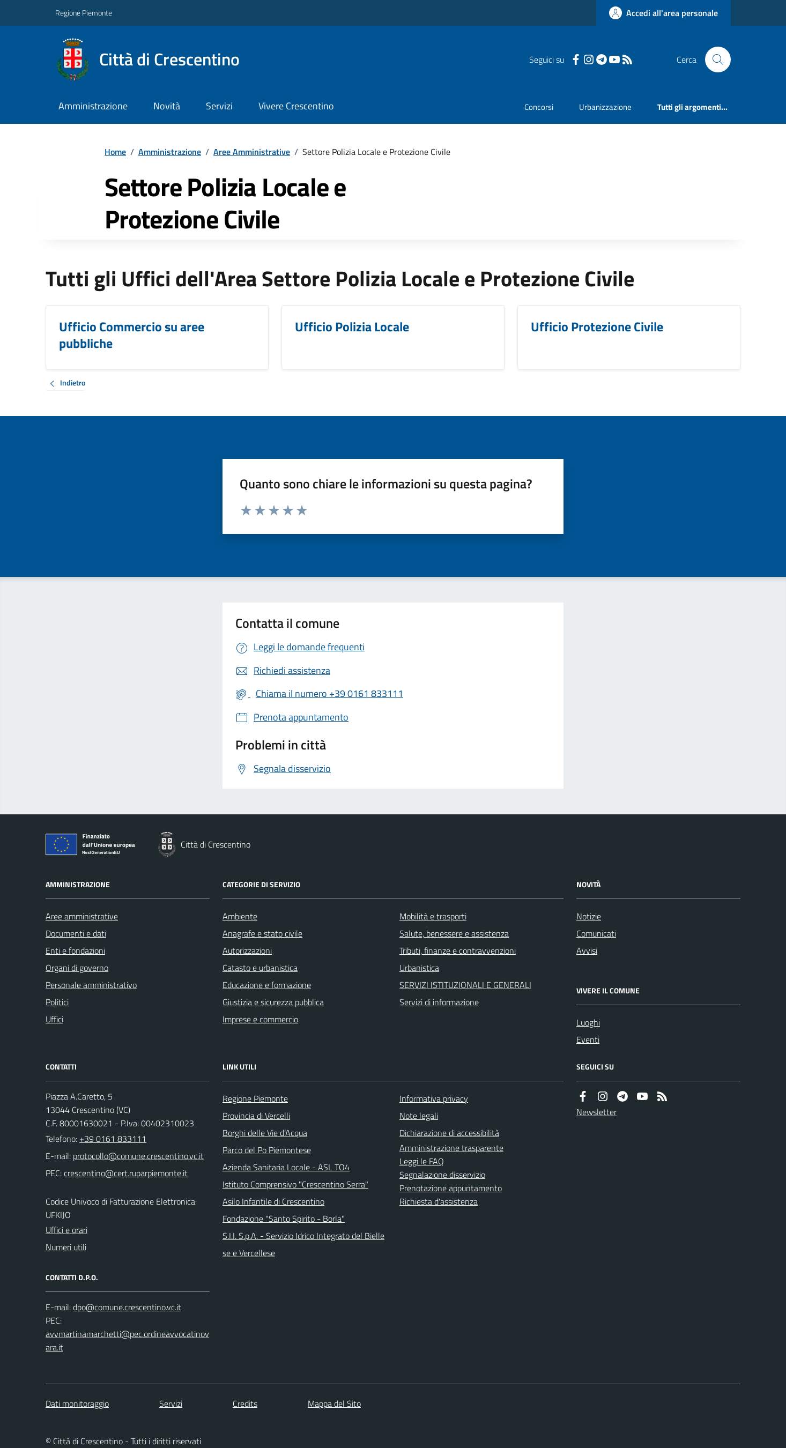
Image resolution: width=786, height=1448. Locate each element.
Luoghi (588, 1022)
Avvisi (586, 950)
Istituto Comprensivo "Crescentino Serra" (295, 1184)
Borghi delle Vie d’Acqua (265, 1132)
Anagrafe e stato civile (262, 933)
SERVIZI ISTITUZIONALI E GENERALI (465, 984)
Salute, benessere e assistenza (454, 933)
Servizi (219, 106)
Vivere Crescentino (296, 106)
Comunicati (596, 933)
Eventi (587, 1039)
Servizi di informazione (439, 1002)
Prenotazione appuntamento (450, 1188)
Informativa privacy (433, 1098)
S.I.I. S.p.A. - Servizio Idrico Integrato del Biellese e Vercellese (303, 1244)
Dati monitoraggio (77, 1403)
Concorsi (538, 107)
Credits (245, 1403)
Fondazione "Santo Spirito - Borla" (284, 1218)
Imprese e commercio (260, 1019)
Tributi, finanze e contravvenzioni (457, 950)
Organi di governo (77, 967)
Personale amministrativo (91, 984)
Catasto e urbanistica (260, 967)
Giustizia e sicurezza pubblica (273, 1002)
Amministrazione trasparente (451, 1147)
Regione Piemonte (83, 12)
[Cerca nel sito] (713, 59)
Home (115, 151)
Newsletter (596, 1111)
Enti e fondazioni (75, 950)
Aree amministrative (82, 916)
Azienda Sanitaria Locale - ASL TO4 (286, 1167)
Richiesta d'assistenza (438, 1201)
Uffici (54, 1019)
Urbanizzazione (605, 107)
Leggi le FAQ (421, 1161)
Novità (166, 106)
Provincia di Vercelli (256, 1115)
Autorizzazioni (247, 950)
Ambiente (240, 916)
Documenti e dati (76, 933)
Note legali (418, 1115)
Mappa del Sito (334, 1403)
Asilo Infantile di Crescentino (273, 1201)
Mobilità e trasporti (432, 916)
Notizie (588, 916)
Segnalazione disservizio (442, 1174)
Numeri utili (66, 1247)
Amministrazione (93, 106)
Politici (57, 1002)
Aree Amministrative (251, 151)
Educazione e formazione (267, 984)
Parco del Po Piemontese (267, 1149)
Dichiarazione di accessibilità (449, 1132)
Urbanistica (419, 967)
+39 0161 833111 (112, 1138)
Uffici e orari (66, 1229)
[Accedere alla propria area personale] (663, 13)
